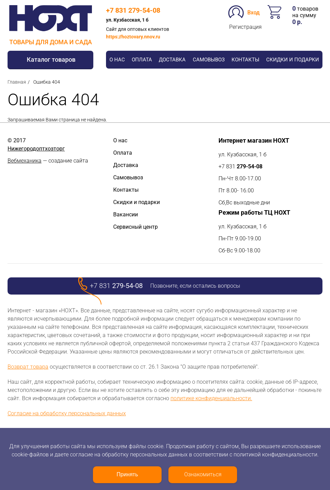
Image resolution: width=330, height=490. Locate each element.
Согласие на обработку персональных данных (67, 413)
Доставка (172, 60)
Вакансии (125, 214)
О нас (117, 60)
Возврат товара (28, 366)
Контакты (245, 60)
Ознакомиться (203, 474)
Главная (17, 82)
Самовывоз (209, 60)
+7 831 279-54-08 (133, 10)
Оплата (142, 60)
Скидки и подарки (292, 60)
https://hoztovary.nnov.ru (133, 36)
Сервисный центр (135, 227)
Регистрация (245, 27)
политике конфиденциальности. (211, 398)
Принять (127, 474)
